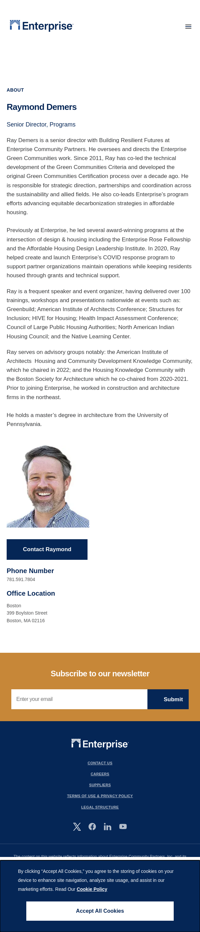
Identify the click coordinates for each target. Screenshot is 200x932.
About (15, 90)
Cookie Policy (92, 889)
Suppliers (100, 785)
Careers (100, 774)
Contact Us (100, 763)
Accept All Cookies (100, 911)
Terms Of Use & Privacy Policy (100, 796)
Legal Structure (100, 807)
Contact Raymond (47, 550)
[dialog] (100, 896)
